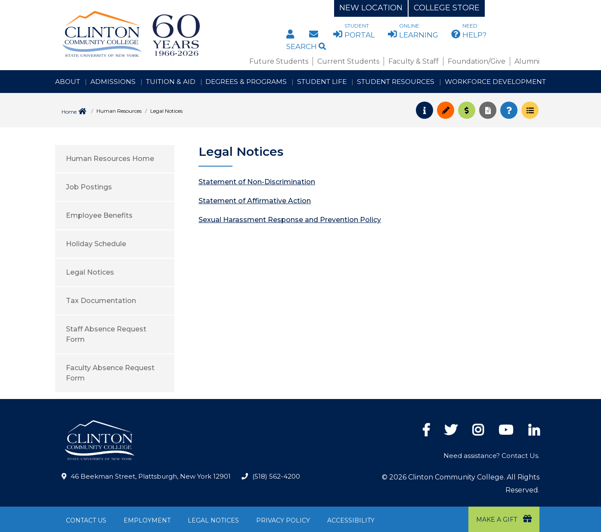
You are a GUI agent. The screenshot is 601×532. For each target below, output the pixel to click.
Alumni (526, 61)
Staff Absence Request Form (106, 334)
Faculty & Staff (413, 61)
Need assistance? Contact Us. (491, 456)
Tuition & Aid (170, 81)
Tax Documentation (101, 301)
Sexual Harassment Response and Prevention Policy (289, 220)
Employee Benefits (99, 215)
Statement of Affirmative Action (254, 201)
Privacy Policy (283, 520)
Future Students (278, 61)
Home (69, 111)
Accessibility (351, 520)
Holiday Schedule (96, 244)
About (67, 81)
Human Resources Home (110, 159)
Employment (147, 520)
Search (306, 46)
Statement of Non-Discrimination (256, 182)
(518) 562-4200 (276, 476)
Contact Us (86, 520)
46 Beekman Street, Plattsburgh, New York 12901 (151, 476)
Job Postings (89, 187)
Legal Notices (90, 272)
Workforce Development (495, 81)
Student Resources (395, 81)
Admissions (113, 81)
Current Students (348, 61)
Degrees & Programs (246, 81)
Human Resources (119, 111)
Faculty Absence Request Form (110, 373)
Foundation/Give (476, 61)
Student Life (322, 81)
